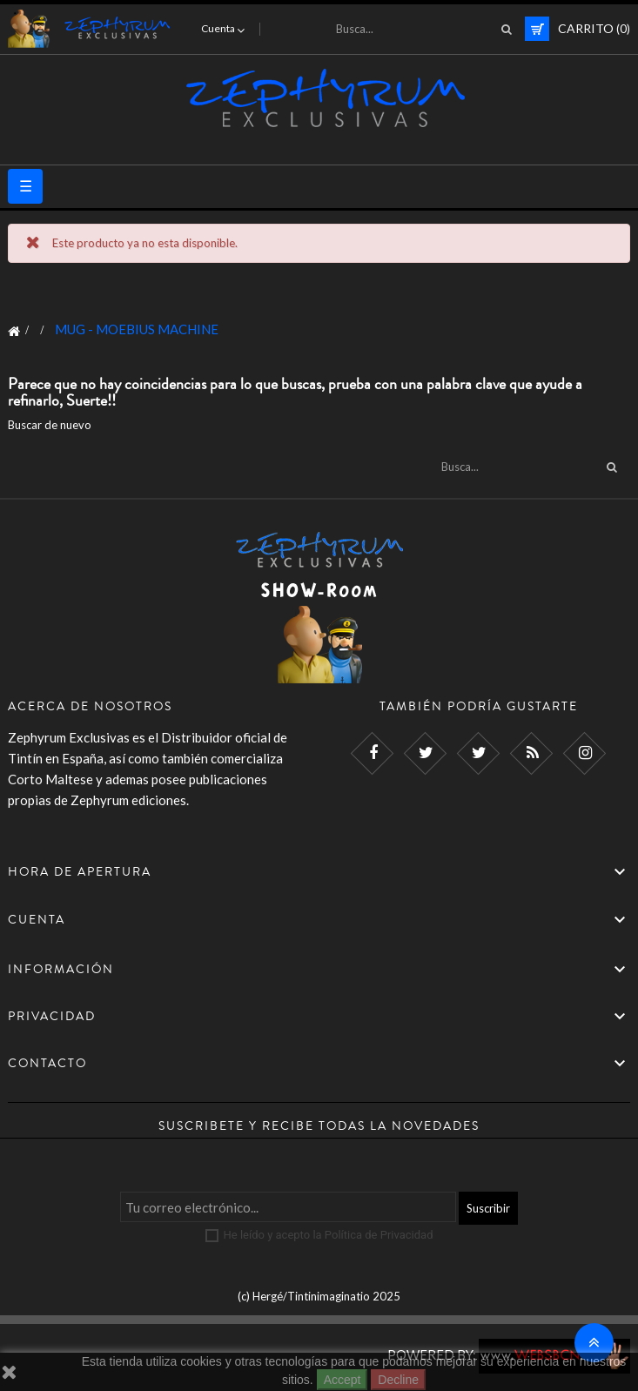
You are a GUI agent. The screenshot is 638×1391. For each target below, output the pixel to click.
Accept (342, 1380)
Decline (398, 1380)
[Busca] (419, 29)
